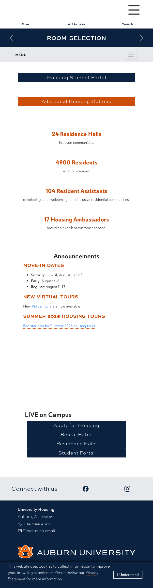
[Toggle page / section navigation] (131, 55)
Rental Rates (77, 434)
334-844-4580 (37, 523)
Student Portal (76, 453)
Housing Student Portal (76, 77)
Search (127, 24)
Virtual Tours (41, 306)
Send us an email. (39, 530)
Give (25, 24)
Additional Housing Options (76, 101)
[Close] (127, 575)
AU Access (76, 24)
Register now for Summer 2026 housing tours (59, 325)
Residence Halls (76, 443)
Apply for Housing (76, 425)
